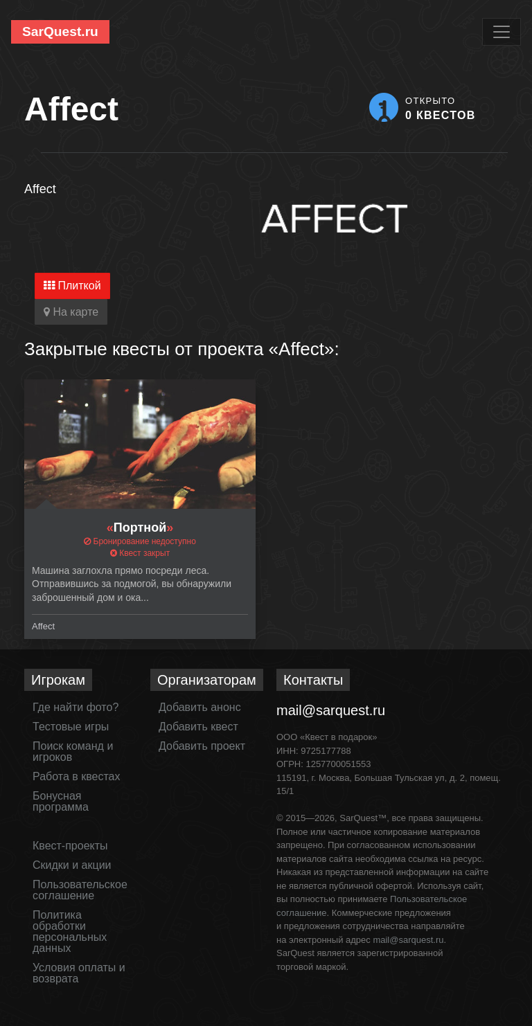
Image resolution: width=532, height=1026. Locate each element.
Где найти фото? (75, 707)
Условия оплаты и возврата (79, 973)
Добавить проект (202, 746)
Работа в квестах (76, 776)
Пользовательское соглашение (80, 890)
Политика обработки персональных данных (70, 931)
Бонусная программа (61, 801)
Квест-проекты (70, 846)
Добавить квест (198, 726)
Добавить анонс (200, 707)
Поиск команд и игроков (73, 751)
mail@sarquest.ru (330, 710)
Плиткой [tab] (72, 285)
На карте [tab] (71, 312)
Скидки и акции (72, 865)
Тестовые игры (71, 726)
